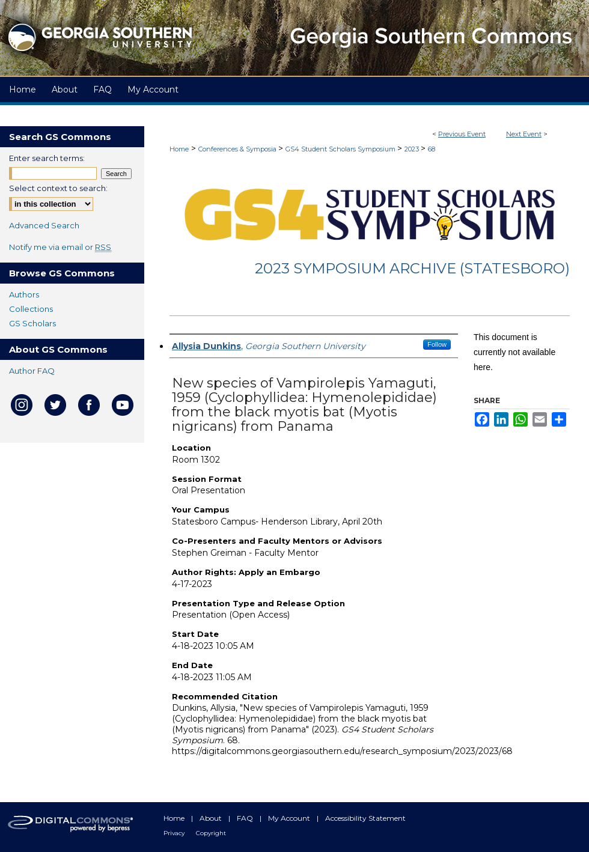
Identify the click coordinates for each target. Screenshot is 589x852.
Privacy (174, 833)
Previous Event (462, 134)
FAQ (246, 818)
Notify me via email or (60, 247)
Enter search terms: (47, 158)
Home (179, 149)
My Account (290, 818)
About (212, 818)
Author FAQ (32, 371)
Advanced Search (44, 225)
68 (431, 149)
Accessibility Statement (365, 818)
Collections (31, 309)
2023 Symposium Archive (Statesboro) (412, 268)
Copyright (211, 833)
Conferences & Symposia (238, 149)
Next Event (524, 134)
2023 (412, 149)
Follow (437, 344)
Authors (24, 294)
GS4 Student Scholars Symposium (341, 149)
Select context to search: (58, 188)
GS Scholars (32, 323)
